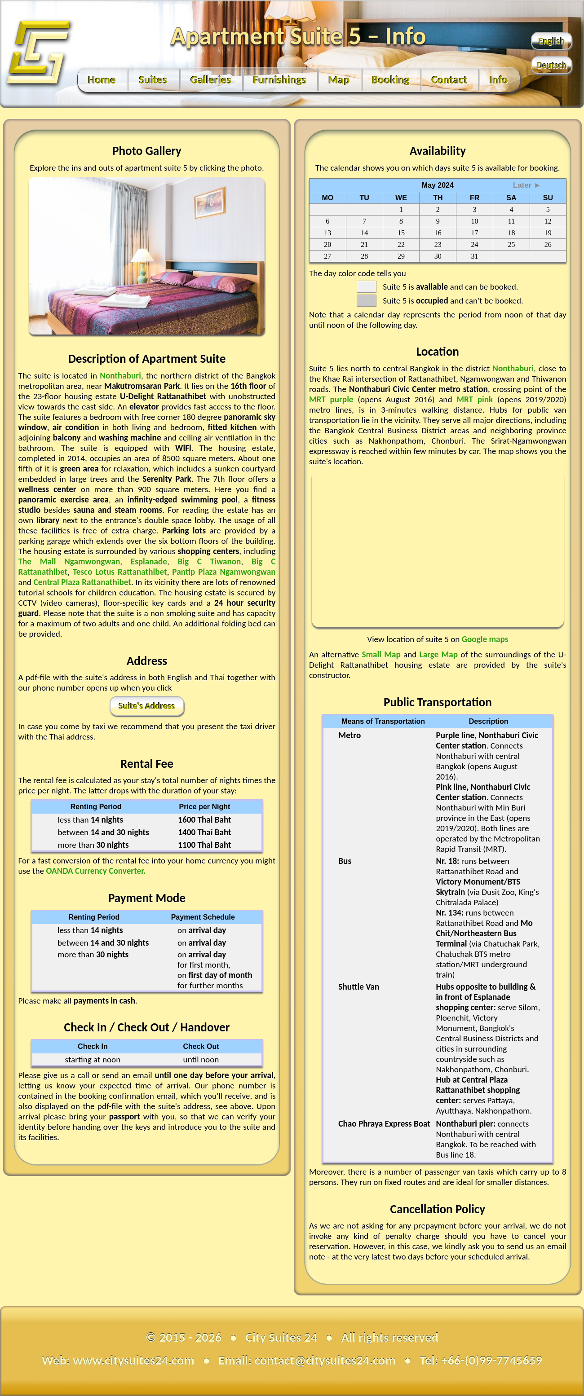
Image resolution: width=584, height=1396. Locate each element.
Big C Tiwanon (209, 561)
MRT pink (476, 399)
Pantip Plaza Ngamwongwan (223, 572)
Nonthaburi (120, 375)
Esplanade (149, 561)
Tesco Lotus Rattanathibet (120, 572)
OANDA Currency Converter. (96, 871)
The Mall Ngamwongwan (69, 561)
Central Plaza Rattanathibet (82, 582)
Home (102, 80)
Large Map (440, 654)
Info (499, 80)
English (552, 40)
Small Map (382, 654)
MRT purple (333, 399)
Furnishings (279, 80)
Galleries (210, 80)
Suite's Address (147, 705)
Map (339, 80)
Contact (450, 80)
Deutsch (552, 65)
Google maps (485, 639)
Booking (391, 80)
